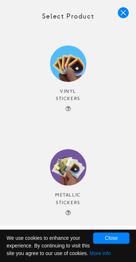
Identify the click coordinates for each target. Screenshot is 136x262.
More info (100, 253)
